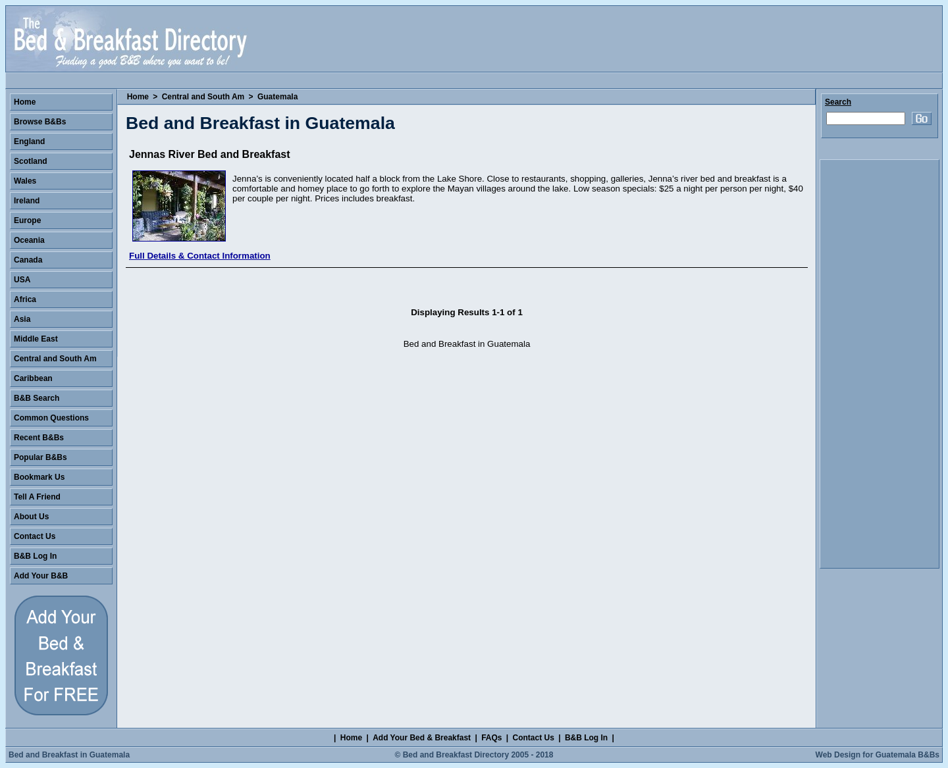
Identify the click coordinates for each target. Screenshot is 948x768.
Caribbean (33, 378)
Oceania (29, 240)
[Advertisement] (879, 363)
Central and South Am (203, 96)
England (29, 141)
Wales (25, 181)
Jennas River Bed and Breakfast (209, 154)
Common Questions (51, 417)
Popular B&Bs (40, 457)
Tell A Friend (37, 496)
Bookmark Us (39, 477)
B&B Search (36, 398)
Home (138, 96)
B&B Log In (35, 556)
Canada (28, 260)
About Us (31, 516)
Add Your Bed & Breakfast (422, 737)
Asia (22, 319)
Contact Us (34, 536)
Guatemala (277, 96)
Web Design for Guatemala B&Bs (877, 754)
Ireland (27, 200)
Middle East (36, 339)
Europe (27, 220)
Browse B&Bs (40, 121)
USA (22, 279)
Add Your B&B (41, 575)
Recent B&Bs (39, 437)
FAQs (491, 737)
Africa (25, 299)
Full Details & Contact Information (200, 256)
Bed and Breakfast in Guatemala (69, 754)
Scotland (30, 161)
